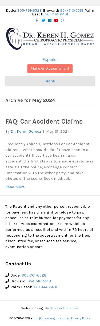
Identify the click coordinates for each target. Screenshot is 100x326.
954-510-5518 (71, 10)
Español (50, 59)
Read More (15, 187)
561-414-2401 (56, 14)
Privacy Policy (81, 318)
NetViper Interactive (64, 308)
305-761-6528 (29, 10)
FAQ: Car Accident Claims (44, 121)
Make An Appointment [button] (50, 68)
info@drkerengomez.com (51, 318)
